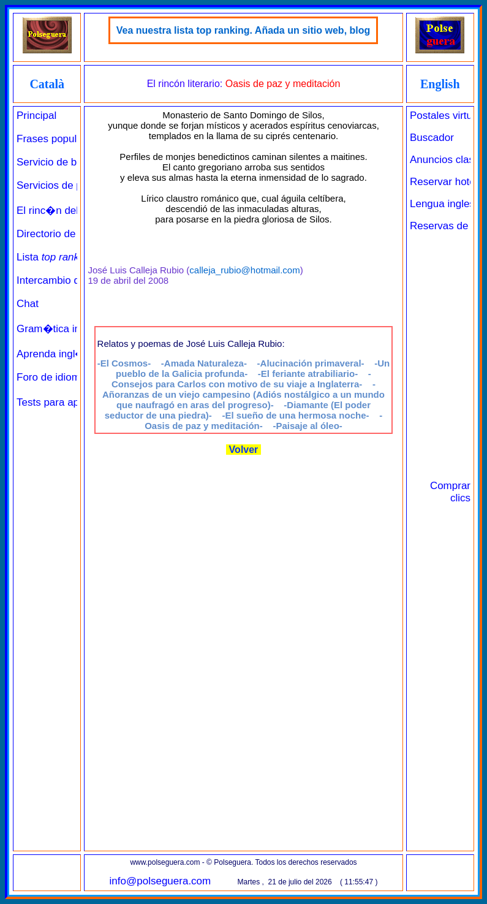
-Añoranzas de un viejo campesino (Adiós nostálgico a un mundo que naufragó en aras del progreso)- (243, 394)
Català (46, 84)
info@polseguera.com (160, 881)
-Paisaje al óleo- (307, 425)
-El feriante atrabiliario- (308, 373)
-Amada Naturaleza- (204, 363)
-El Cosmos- (124, 363)
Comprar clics (450, 492)
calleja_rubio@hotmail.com (244, 270)
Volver (243, 449)
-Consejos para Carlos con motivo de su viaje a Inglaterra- (241, 378)
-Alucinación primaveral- (310, 363)
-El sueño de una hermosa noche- (295, 415)
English (439, 84)
